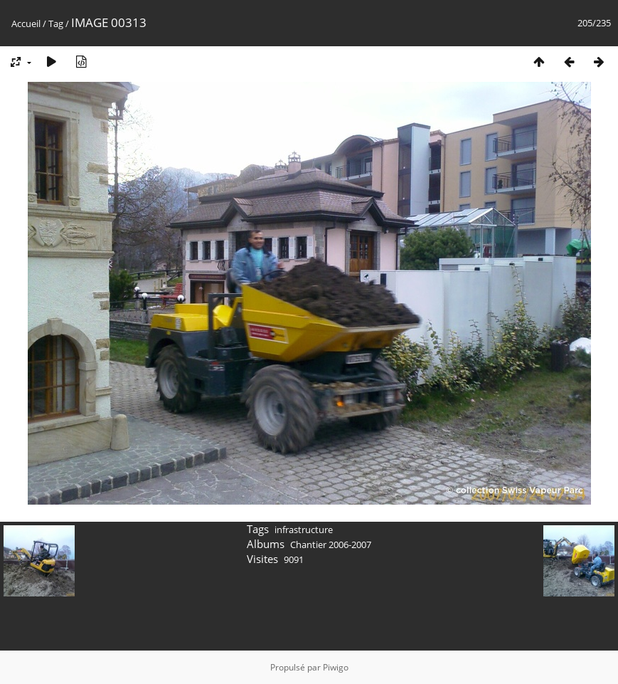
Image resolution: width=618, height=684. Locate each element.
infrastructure (304, 529)
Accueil (26, 23)
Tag (55, 23)
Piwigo (335, 667)
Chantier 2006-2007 (330, 544)
